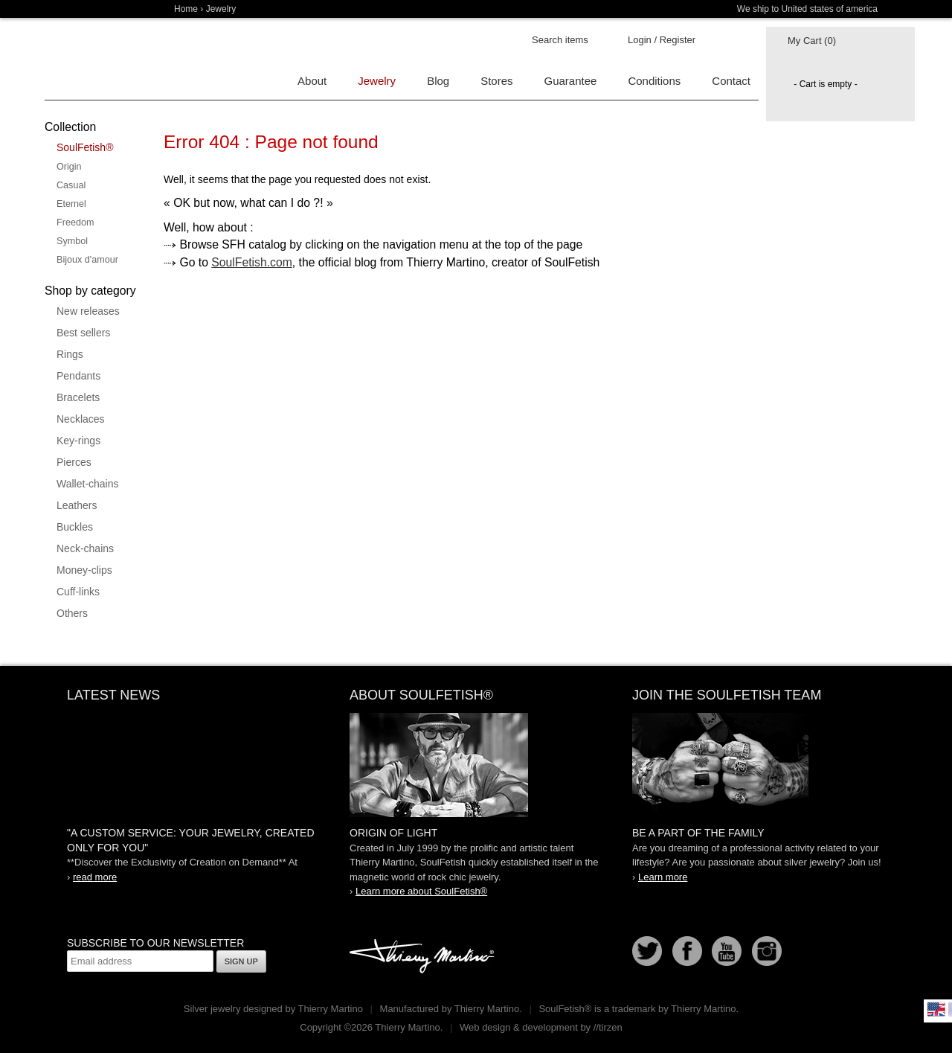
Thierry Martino (424, 957)
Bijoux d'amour (87, 260)
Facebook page (687, 951)
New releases (88, 311)
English (936, 1009)
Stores (496, 80)
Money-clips (84, 570)
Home (186, 9)
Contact (731, 80)
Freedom (75, 222)
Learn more (662, 877)
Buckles (75, 527)
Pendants (78, 376)
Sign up (241, 961)
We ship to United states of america (807, 9)
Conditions (654, 80)
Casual (71, 185)
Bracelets (78, 397)
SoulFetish (476, 765)
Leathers (77, 505)
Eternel (71, 204)
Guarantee (570, 80)
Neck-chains (85, 548)
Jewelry (221, 9)
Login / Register (661, 39)
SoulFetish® (85, 147)
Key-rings (78, 441)
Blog (438, 80)
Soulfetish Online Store (97, 59)
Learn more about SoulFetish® (421, 891)
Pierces (74, 462)
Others (72, 613)
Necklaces (81, 419)
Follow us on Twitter (647, 951)
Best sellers (83, 333)
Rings (70, 354)
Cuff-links (78, 592)
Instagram (767, 951)
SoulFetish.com (251, 262)
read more (95, 877)
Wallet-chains (88, 484)
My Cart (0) (812, 40)
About (312, 80)
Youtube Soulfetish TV (727, 951)
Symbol (72, 241)
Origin (69, 166)
